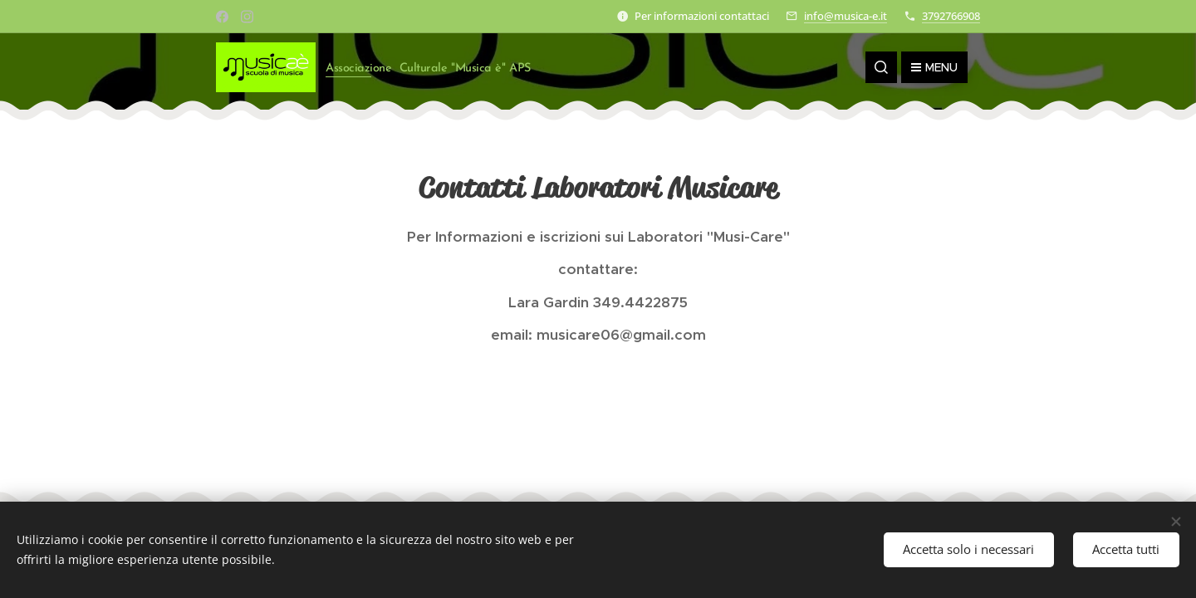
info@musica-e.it (845, 15)
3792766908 (951, 15)
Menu (934, 67)
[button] (881, 67)
